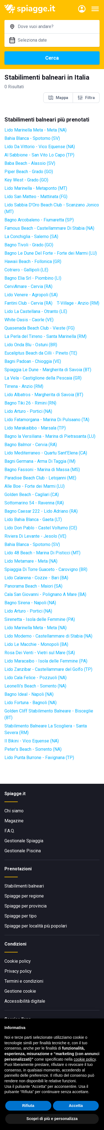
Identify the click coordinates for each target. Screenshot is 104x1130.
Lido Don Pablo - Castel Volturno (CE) (40, 527)
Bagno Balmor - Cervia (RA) (30, 444)
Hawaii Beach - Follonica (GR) (32, 261)
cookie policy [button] (85, 1059)
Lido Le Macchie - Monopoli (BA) (36, 644)
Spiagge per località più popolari (35, 926)
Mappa (58, 97)
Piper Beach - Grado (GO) (28, 171)
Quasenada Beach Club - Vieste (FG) (39, 328)
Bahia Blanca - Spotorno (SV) (32, 138)
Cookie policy (17, 961)
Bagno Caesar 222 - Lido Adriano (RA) (41, 511)
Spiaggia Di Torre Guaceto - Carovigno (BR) (45, 569)
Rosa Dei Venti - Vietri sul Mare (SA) (39, 652)
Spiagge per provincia (25, 906)
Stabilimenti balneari (24, 886)
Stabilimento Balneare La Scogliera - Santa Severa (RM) (45, 729)
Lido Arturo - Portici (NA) (28, 411)
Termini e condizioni (23, 981)
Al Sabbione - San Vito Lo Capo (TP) (39, 155)
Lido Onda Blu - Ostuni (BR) (30, 344)
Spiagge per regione (24, 896)
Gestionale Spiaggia (23, 840)
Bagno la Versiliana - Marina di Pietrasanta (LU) (49, 436)
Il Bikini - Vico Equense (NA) (31, 741)
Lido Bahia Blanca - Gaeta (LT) (33, 519)
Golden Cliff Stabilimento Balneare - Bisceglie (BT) (48, 714)
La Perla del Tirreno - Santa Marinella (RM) (45, 336)
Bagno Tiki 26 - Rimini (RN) (30, 403)
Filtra (86, 97)
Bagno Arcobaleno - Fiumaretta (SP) (39, 220)
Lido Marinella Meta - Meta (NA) (35, 130)
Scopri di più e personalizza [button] (51, 1118)
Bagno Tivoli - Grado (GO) (28, 244)
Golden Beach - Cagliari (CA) (31, 494)
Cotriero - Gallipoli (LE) (26, 269)
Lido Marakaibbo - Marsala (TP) (35, 428)
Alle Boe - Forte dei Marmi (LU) (34, 486)
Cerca (52, 58)
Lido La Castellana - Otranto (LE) (35, 311)
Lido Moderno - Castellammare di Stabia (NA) (48, 636)
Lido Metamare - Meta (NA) (30, 561)
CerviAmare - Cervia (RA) (28, 286)
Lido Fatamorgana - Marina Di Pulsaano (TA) (46, 419)
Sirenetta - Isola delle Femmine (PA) (39, 619)
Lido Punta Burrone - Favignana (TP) (39, 757)
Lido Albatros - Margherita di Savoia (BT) (43, 394)
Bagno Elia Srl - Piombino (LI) (32, 278)
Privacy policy (18, 971)
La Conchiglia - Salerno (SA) (31, 236)
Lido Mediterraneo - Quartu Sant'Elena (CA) (45, 453)
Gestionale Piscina (22, 850)
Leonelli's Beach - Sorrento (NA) (35, 686)
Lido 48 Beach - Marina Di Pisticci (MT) (42, 552)
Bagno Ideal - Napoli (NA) (29, 694)
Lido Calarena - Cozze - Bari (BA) (36, 577)
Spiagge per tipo (20, 916)
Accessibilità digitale (24, 1001)
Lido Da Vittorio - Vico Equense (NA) (39, 146)
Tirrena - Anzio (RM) (23, 386)
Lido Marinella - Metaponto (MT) (35, 188)
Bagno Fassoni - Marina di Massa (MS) (42, 469)
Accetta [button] (76, 1105)
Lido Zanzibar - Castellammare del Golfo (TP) (48, 669)
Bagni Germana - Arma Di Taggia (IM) (39, 461)
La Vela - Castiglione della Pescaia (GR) (43, 378)
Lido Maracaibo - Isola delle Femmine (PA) (45, 661)
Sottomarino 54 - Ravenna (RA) (34, 502)
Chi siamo (14, 810)
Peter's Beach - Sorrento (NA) (33, 749)
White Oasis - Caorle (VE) (29, 319)
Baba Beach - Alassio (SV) (29, 163)
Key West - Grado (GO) (26, 180)
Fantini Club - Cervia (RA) (28, 303)
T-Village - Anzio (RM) (78, 303)
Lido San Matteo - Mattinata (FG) (35, 196)
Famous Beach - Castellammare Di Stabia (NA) (49, 228)
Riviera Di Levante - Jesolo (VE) (35, 536)
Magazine (14, 820)
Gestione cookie (20, 991)
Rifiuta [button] (28, 1105)
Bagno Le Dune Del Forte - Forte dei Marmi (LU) (50, 253)
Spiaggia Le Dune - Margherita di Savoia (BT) (47, 369)
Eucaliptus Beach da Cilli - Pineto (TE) (40, 353)
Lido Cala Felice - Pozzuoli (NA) (35, 677)
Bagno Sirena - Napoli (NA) (30, 602)
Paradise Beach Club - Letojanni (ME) (40, 478)
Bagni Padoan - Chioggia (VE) (32, 361)
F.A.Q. (9, 830)
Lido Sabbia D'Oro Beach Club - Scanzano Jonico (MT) (51, 208)
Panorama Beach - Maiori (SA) (33, 586)
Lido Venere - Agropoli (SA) (31, 294)
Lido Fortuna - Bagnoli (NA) (30, 702)
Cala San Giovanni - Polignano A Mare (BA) (45, 594)
